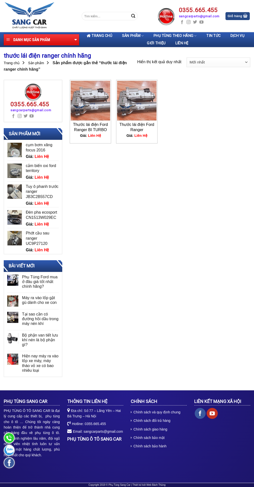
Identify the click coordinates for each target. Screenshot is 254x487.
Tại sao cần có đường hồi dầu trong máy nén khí (40, 319)
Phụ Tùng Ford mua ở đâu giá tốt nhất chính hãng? (40, 281)
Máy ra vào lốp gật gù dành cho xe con (39, 300)
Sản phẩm (133, 35)
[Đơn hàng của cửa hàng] (218, 62)
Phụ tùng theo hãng (175, 35)
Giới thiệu (156, 43)
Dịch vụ (237, 36)
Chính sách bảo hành (149, 446)
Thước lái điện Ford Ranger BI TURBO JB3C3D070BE (90, 127)
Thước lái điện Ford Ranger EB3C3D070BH (137, 127)
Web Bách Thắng (155, 485)
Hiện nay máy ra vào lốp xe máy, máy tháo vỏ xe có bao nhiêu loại (40, 363)
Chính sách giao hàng (150, 429)
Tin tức (213, 36)
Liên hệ (182, 43)
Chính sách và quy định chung (156, 412)
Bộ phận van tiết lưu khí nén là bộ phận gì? (40, 340)
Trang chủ (99, 35)
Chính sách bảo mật (149, 438)
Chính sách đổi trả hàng (151, 421)
